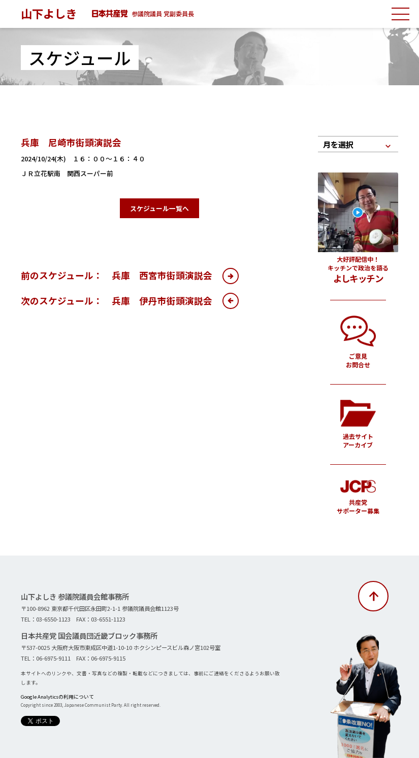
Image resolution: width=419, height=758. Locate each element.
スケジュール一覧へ (159, 208)
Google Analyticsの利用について (57, 696)
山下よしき (49, 13)
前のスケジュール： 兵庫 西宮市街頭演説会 (116, 275)
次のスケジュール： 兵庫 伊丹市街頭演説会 (116, 300)
